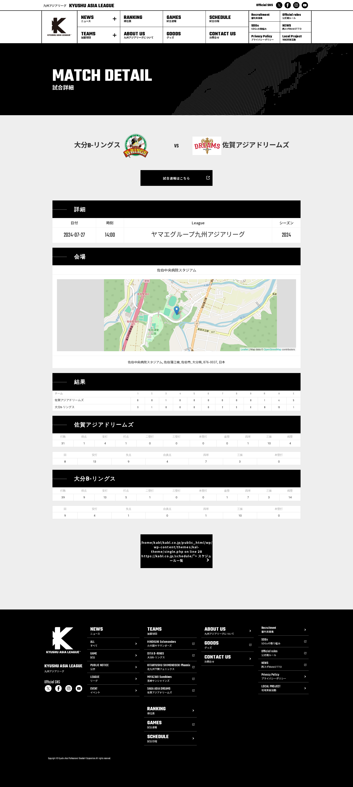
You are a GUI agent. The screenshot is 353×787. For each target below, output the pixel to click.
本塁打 (203, 436)
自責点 (167, 454)
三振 (269, 436)
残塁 (290, 436)
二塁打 (150, 436)
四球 (248, 436)
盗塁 (227, 436)
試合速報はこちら (176, 178)
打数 (63, 436)
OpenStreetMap (272, 349)
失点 (128, 454)
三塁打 (176, 436)
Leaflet (244, 349)
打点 (126, 436)
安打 (105, 436)
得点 (84, 436)
